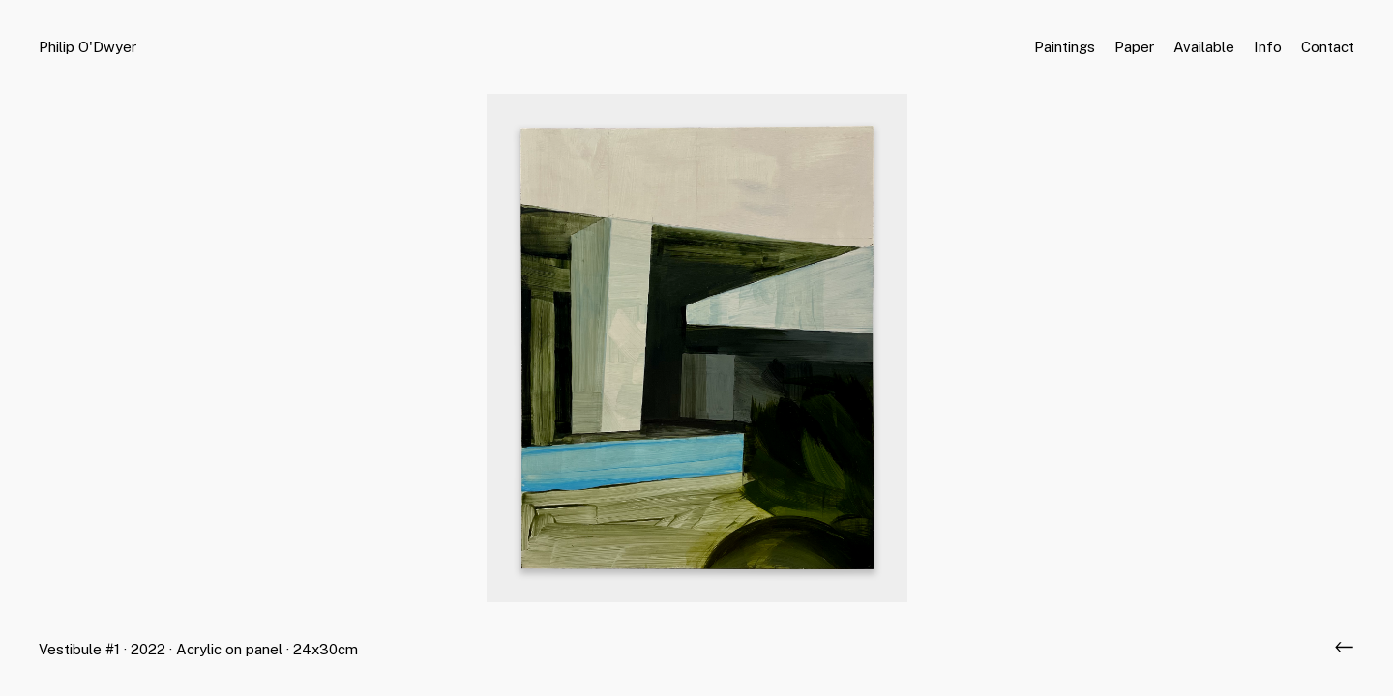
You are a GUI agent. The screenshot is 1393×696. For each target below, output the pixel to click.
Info (1268, 47)
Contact (1327, 47)
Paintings (1064, 47)
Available (1203, 47)
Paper (1134, 47)
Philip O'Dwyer (87, 47)
